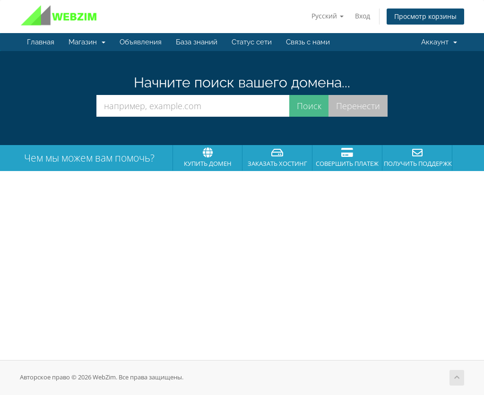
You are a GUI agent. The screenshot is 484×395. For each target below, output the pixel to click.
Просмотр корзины (425, 16)
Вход (362, 15)
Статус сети (252, 42)
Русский (327, 15)
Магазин (87, 42)
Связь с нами (308, 42)
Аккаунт (439, 42)
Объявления (141, 42)
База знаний (196, 42)
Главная (40, 42)
